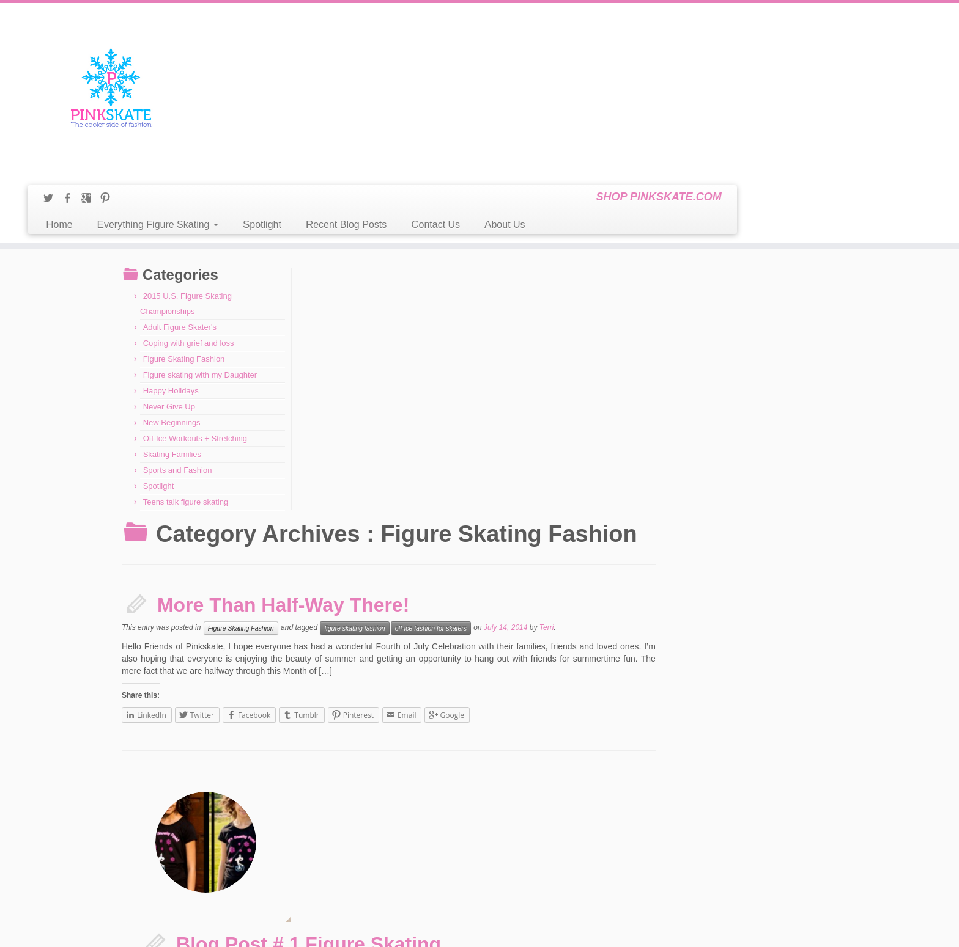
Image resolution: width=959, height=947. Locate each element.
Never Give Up (169, 335)
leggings (572, 531)
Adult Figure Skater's (180, 255)
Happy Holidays (171, 319)
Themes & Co (536, 928)
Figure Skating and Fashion (658, 824)
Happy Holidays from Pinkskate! (178, 826)
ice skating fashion (523, 531)
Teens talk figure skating (185, 430)
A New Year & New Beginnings (176, 812)
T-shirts (604, 531)
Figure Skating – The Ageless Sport (670, 810)
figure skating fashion (538, 301)
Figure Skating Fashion (184, 287)
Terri (730, 302)
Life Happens (150, 770)
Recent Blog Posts (567, 51)
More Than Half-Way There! (467, 279)
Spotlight (483, 51)
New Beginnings (172, 351)
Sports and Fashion (177, 398)
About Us (726, 51)
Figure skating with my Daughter (200, 303)
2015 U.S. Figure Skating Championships (192, 798)
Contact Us (656, 51)
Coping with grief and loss (188, 271)
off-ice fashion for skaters (614, 301)
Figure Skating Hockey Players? (665, 837)
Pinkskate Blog (448, 928)
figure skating (768, 516)
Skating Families (172, 382)
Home (280, 51)
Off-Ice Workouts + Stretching (195, 366)
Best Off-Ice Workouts (650, 784)
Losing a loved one (158, 784)
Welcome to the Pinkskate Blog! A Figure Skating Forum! (701, 891)
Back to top (820, 928)
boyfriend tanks (717, 516)
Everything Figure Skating (378, 51)
